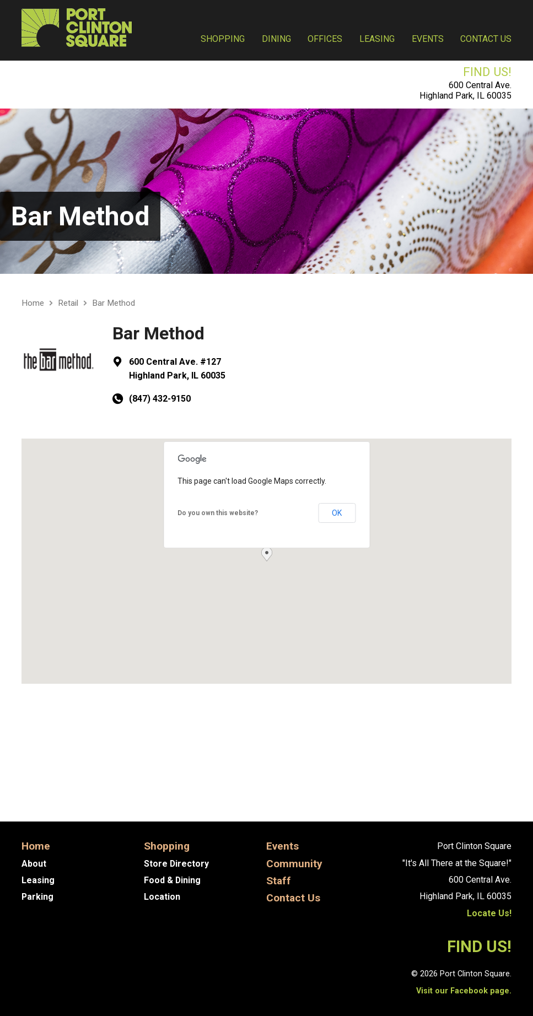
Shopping (223, 39)
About (33, 863)
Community (294, 863)
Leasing (377, 39)
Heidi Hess (476, 788)
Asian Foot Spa (66, 788)
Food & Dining (172, 880)
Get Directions (67, 716)
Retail (68, 303)
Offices (325, 39)
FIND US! (487, 71)
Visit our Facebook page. (464, 991)
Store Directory (176, 863)
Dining (276, 39)
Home (32, 303)
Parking (37, 896)
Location (162, 896)
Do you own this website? (217, 513)
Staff (279, 880)
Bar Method (80, 216)
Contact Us (486, 39)
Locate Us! (489, 913)
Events (428, 39)
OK (337, 513)
